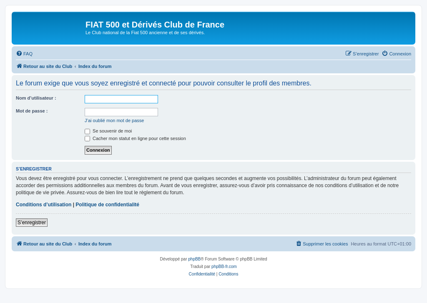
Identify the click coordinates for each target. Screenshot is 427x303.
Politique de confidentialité (107, 205)
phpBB (194, 259)
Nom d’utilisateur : (36, 97)
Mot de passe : (32, 110)
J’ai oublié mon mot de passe (114, 120)
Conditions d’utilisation (43, 205)
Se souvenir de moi (108, 130)
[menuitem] (24, 54)
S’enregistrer (32, 222)
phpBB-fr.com (224, 266)
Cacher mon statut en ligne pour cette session (135, 138)
